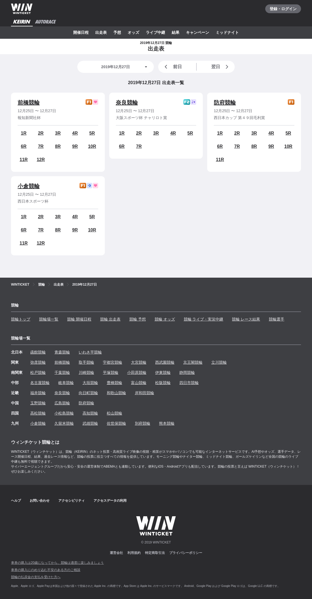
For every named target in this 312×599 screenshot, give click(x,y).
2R (40, 133)
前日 (172, 67)
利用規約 (134, 553)
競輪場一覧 (48, 319)
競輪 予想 (137, 319)
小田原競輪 (136, 372)
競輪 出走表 (110, 319)
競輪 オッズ (165, 319)
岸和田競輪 (144, 393)
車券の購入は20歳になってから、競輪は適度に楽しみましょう (57, 563)
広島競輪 (62, 403)
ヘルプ (16, 501)
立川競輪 (219, 362)
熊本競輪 (166, 423)
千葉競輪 (62, 372)
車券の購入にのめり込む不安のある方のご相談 (45, 570)
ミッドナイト (227, 32)
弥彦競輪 (38, 362)
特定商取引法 (155, 553)
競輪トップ (20, 319)
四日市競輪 (189, 382)
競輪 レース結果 (246, 319)
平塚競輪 (110, 372)
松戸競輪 (38, 372)
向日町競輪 (88, 393)
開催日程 (81, 32)
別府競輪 (142, 423)
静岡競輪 (187, 372)
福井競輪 (38, 393)
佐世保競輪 (116, 423)
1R (23, 133)
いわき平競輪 (90, 352)
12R (41, 159)
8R (58, 146)
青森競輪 (62, 352)
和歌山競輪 (116, 393)
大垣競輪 (90, 382)
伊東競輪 (163, 372)
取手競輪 (86, 362)
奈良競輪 (127, 103)
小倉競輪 (29, 186)
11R (24, 159)
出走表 (101, 32)
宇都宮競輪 (112, 362)
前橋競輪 (29, 103)
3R (58, 133)
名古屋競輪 (40, 382)
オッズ (133, 32)
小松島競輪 (64, 413)
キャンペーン (197, 32)
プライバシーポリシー (185, 553)
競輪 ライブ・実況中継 (203, 319)
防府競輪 (225, 103)
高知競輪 (90, 413)
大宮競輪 (138, 362)
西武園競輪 (164, 362)
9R (75, 146)
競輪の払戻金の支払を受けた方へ (36, 577)
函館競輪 (38, 352)
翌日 (221, 67)
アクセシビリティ (71, 501)
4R (75, 133)
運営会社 (116, 553)
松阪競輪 (163, 382)
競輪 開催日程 (79, 319)
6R (23, 146)
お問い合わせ (40, 501)
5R (92, 133)
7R (40, 146)
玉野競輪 (38, 403)
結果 (175, 32)
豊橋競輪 (114, 382)
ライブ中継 (155, 32)
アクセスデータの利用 (110, 501)
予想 (117, 32)
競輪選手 (276, 319)
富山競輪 (138, 382)
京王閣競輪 (192, 362)
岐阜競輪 (66, 382)
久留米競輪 (64, 423)
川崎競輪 (86, 372)
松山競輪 (114, 413)
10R (92, 146)
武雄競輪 (90, 423)
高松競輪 (38, 413)
